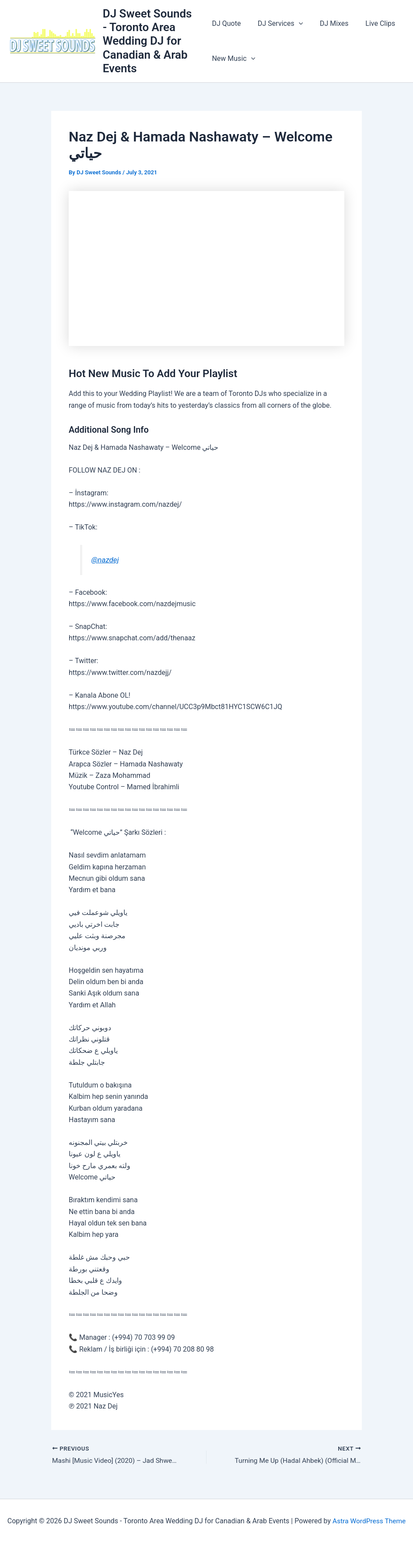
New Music (233, 58)
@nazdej (105, 559)
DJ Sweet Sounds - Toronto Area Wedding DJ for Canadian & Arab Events (147, 41)
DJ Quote (226, 23)
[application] (295, 23)
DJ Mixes (328, 23)
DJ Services (277, 23)
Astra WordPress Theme (368, 1521)
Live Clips (371, 23)
